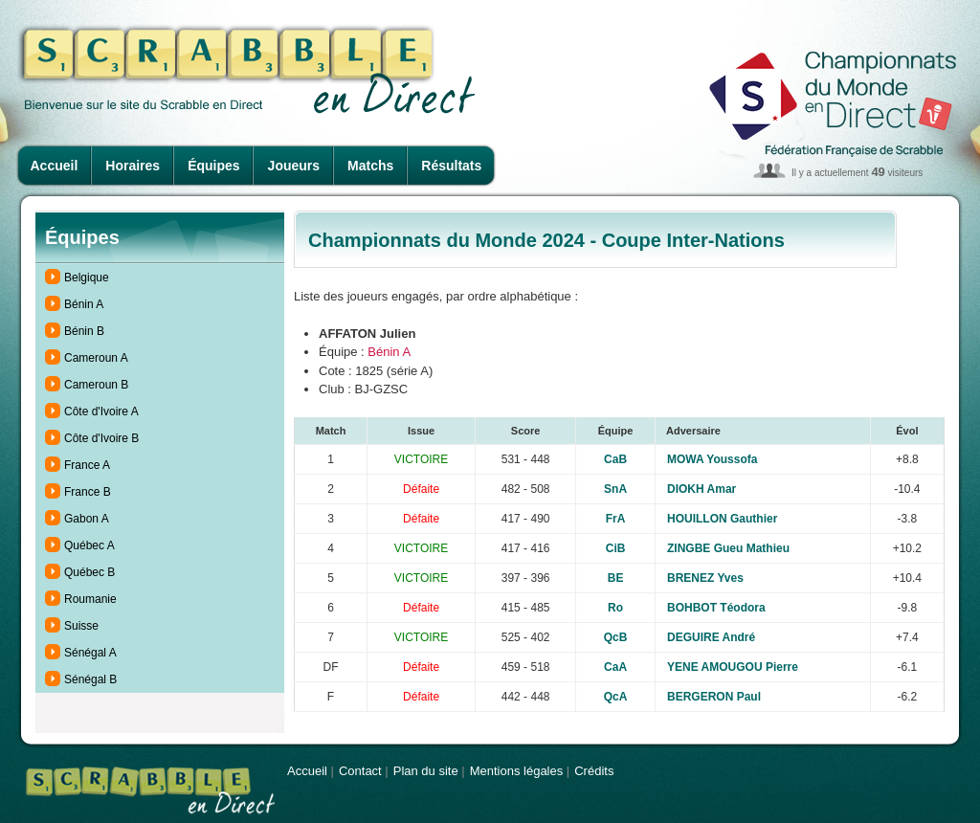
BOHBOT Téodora (716, 607)
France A (87, 465)
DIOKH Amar (701, 489)
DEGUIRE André (711, 637)
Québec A (89, 545)
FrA (616, 518)
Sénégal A (90, 652)
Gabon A (86, 518)
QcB (616, 637)
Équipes (213, 165)
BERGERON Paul (714, 696)
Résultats (451, 165)
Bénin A (83, 304)
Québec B (89, 572)
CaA (615, 667)
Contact (360, 771)
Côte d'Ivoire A (101, 411)
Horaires (132, 165)
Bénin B (84, 331)
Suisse (81, 626)
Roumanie (90, 599)
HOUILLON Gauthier (722, 518)
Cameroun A (96, 358)
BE (616, 578)
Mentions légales (517, 771)
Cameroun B (96, 384)
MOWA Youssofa (712, 459)
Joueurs (294, 165)
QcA (616, 696)
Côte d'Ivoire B (101, 438)
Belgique (86, 277)
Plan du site (425, 771)
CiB (616, 548)
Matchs (370, 165)
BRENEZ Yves (705, 578)
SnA (615, 489)
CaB (615, 459)
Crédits (593, 771)
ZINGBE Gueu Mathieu (728, 548)
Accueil (54, 165)
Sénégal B (90, 679)
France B (87, 492)
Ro (615, 607)
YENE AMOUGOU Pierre (732, 667)
